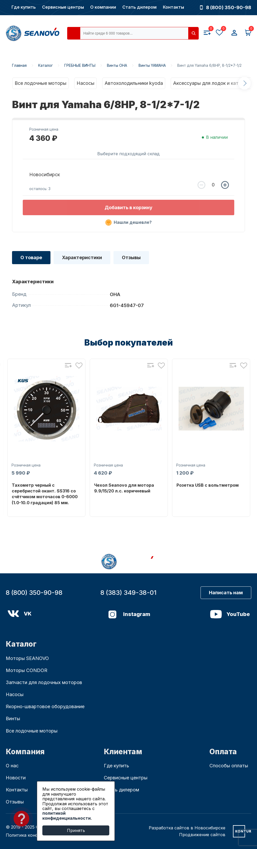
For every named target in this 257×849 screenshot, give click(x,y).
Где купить (24, 7)
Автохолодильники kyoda (134, 83)
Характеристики (82, 257)
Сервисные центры (63, 7)
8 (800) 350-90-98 (225, 7)
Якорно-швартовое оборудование (45, 706)
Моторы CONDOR (26, 670)
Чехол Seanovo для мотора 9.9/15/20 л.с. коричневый (124, 487)
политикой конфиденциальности (66, 815)
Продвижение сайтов (202, 834)
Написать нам (226, 592)
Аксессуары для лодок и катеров (211, 83)
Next (244, 83)
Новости (16, 777)
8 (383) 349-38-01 (128, 592)
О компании (103, 7)
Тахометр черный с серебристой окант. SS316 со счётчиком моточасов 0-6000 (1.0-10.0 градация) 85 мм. (45, 493)
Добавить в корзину (128, 207)
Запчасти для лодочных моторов (44, 682)
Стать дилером (139, 7)
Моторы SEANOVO (27, 658)
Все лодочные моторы (40, 83)
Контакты (173, 7)
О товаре (31, 257)
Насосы (85, 83)
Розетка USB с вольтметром (207, 485)
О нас (12, 765)
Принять (76, 830)
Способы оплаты (228, 765)
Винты (13, 718)
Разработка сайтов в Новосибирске (187, 827)
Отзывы (131, 257)
